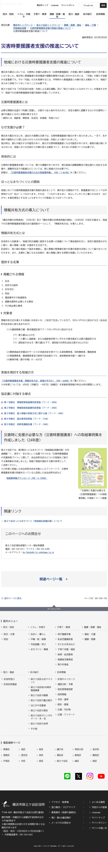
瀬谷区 (60, 755)
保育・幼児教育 (65, 654)
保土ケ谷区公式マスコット (41, 680)
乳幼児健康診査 (65, 639)
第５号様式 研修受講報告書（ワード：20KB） (26, 424)
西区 (41, 761)
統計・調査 (63, 704)
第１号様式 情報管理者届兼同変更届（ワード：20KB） (31, 402)
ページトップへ (54, 609)
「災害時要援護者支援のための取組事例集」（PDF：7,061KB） (40, 172)
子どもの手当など (66, 644)
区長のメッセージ (66, 679)
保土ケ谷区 (62, 761)
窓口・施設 (8, 672)
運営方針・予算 (65, 684)
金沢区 (96, 749)
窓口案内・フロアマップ (63, 807)
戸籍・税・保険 (38, 639)
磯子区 (60, 749)
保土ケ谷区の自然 (39, 724)
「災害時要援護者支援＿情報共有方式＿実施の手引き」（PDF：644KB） (35, 381)
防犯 (6, 639)
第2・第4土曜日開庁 (61, 818)
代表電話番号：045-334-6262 (19, 834)
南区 (95, 761)
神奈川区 (79, 749)
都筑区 (78, 755)
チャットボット (68, 5)
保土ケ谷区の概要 (39, 695)
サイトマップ (98, 818)
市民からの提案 (99, 807)
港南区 (6, 755)
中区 (23, 761)
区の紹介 (34, 672)
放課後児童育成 (65, 659)
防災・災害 (9, 634)
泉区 (41, 749)
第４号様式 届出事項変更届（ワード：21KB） (26, 419)
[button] (54, 579)
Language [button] (55, 5)
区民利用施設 (10, 684)
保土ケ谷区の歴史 (39, 710)
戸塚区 (6, 761)
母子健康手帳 (64, 634)
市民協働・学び (38, 644)
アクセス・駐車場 (60, 802)
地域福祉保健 (19, 28)
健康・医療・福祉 (72, 25)
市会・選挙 (63, 699)
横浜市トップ (42, 5)
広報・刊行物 (64, 709)
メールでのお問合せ (61, 823)
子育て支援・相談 (66, 649)
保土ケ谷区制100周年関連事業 (41, 688)
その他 (34, 729)
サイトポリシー (99, 823)
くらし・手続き (37, 627)
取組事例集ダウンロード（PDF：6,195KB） (27, 478)
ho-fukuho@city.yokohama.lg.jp (38, 552)
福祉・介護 (90, 25)
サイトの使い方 (99, 828)
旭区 (23, 749)
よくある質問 (98, 802)
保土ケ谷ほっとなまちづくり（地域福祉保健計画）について (33, 521)
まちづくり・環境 (39, 649)
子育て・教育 (63, 627)
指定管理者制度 (65, 689)
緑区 (77, 761)
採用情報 (62, 694)
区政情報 (61, 672)
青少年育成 (63, 664)
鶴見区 (96, 755)
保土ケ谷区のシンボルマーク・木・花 (41, 717)
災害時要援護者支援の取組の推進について (50, 28)
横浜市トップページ (23, 25)
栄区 (41, 755)
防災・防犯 (8, 627)
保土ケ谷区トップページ (48, 25)
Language (96, 812)
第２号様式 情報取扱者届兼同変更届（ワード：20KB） (31, 408)
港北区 (24, 755)
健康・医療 (90, 639)
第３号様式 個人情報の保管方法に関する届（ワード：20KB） (34, 413)
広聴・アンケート (66, 714)
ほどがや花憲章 (38, 705)
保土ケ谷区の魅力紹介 (41, 700)
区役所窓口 (9, 679)
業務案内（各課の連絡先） (64, 812)
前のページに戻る (13, 598)
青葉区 (6, 749)
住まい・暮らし (38, 634)
